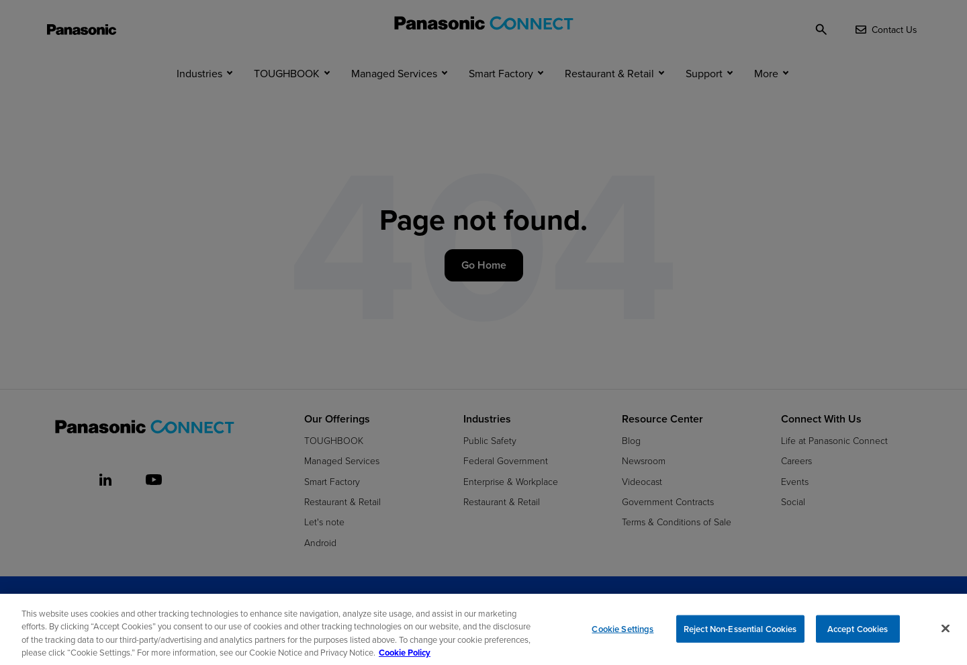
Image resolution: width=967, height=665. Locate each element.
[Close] (945, 633)
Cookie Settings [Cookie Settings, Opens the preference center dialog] (622, 633)
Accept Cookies (857, 633)
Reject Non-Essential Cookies (740, 633)
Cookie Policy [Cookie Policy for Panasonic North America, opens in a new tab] (404, 658)
